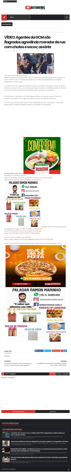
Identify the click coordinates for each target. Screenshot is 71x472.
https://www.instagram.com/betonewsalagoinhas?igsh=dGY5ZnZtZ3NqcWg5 (28, 239)
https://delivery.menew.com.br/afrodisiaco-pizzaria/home (22, 180)
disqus (59, 374)
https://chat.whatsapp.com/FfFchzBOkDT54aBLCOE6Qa (22, 233)
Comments (52, 412)
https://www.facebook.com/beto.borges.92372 (46, 244)
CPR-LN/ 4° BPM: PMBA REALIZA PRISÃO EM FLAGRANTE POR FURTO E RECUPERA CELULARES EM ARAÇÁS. (39, 459)
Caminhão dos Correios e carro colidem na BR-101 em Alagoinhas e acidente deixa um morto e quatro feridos (38, 434)
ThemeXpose (12, 469)
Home (5, 32)
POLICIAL (10, 32)
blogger (52, 374)
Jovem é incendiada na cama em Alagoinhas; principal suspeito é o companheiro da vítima (39, 442)
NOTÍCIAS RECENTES (18, 412)
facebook (66, 374)
